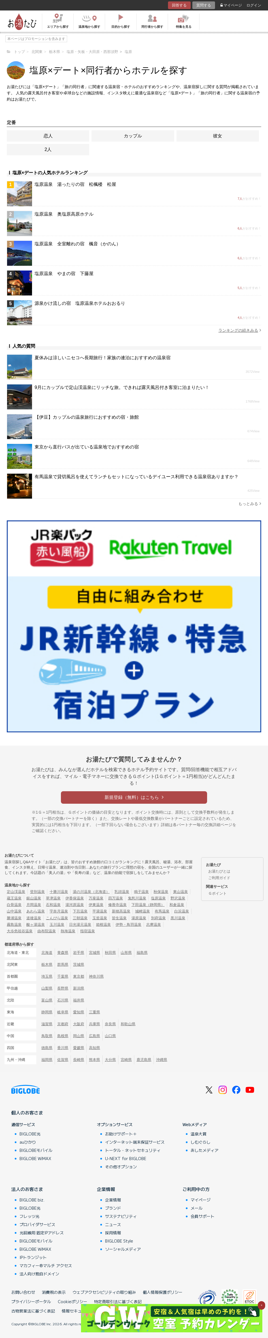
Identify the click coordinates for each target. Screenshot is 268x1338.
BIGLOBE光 (30, 1134)
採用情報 (113, 1232)
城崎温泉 (142, 911)
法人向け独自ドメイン (39, 1274)
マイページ (231, 5)
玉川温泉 (57, 924)
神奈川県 (96, 976)
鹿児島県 (144, 1060)
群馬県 (62, 964)
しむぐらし (200, 1142)
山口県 (110, 1036)
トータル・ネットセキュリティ (133, 1150)
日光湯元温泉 (80, 924)
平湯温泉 (99, 911)
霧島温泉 (14, 924)
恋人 (48, 135)
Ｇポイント (217, 893)
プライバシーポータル (31, 1301)
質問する (203, 5)
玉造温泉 (99, 918)
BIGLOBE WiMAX (35, 1158)
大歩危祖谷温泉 (20, 931)
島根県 (62, 1036)
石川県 (62, 1000)
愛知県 (78, 1012)
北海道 (46, 952)
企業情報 (106, 1189)
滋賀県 (46, 1024)
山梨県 (46, 988)
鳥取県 (46, 1036)
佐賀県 (62, 1060)
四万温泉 (115, 898)
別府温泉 (158, 918)
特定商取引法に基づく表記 (118, 1301)
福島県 (142, 952)
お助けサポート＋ (121, 1134)
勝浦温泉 (14, 918)
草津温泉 (53, 898)
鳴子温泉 (141, 892)
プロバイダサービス (37, 1224)
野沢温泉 (178, 898)
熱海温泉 (68, 931)
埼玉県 (46, 976)
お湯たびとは (219, 871)
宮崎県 (126, 1060)
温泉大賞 (199, 1134)
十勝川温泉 (59, 892)
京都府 (62, 1024)
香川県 (62, 1048)
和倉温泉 (176, 905)
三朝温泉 (80, 918)
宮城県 (94, 952)
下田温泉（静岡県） (148, 905)
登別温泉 (37, 892)
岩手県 (78, 952)
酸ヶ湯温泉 (35, 924)
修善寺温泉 (117, 905)
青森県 (62, 952)
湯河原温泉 (74, 905)
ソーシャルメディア (123, 1249)
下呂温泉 (80, 911)
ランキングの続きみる (239, 330)
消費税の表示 (54, 1292)
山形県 (126, 952)
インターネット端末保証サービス (135, 1142)
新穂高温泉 (121, 911)
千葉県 (62, 976)
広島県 (94, 1036)
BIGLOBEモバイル (36, 1150)
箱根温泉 (103, 924)
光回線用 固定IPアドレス (42, 1232)
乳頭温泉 (121, 892)
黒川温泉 (178, 918)
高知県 (94, 1048)
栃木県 (46, 964)
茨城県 (78, 964)
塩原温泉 (158, 898)
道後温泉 (33, 918)
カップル (133, 135)
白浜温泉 (181, 911)
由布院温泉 (46, 931)
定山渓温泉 (16, 892)
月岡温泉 (33, 905)
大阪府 (78, 1024)
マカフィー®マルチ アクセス (46, 1265)
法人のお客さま (27, 1189)
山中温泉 (14, 911)
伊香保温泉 (74, 898)
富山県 (46, 1000)
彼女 (217, 135)
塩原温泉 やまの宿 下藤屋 (64, 273)
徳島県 (46, 1048)
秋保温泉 (161, 892)
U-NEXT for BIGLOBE (125, 1158)
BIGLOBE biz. (32, 1200)
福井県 (78, 1000)
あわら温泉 (35, 911)
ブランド (113, 1208)
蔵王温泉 (14, 898)
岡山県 (78, 1036)
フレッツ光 (29, 1216)
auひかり (28, 1142)
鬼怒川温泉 (137, 898)
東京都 (78, 976)
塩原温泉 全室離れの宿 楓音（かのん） (78, 243)
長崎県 (78, 1060)
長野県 (62, 988)
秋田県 (110, 952)
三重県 (94, 1012)
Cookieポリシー (72, 1301)
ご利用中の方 (196, 1189)
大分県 (110, 1060)
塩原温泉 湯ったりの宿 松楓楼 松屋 (75, 184)
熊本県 (94, 1060)
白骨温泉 (14, 905)
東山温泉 (180, 892)
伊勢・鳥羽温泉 (128, 924)
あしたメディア (204, 1150)
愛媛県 (78, 1048)
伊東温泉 (96, 905)
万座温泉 (96, 898)
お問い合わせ (23, 1292)
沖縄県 (161, 1060)
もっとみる (249, 503)
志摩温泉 (153, 924)
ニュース (113, 1224)
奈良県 (110, 1024)
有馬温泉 (162, 911)
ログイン (253, 5)
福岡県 (46, 1060)
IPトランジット (33, 1257)
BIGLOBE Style (119, 1241)
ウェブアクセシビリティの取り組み (104, 1292)
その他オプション (121, 1166)
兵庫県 (94, 1024)
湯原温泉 (138, 918)
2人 (48, 149)
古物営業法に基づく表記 (33, 1311)
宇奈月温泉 (59, 911)
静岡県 (46, 1012)
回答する (179, 5)
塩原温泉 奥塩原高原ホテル (64, 214)
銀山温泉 (33, 898)
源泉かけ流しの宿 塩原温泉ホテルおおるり (80, 303)
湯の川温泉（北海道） (91, 892)
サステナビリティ (121, 1216)
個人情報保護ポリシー (162, 1292)
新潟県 (78, 988)
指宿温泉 (87, 931)
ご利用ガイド (219, 878)
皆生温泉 (119, 918)
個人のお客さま (27, 1112)
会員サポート (202, 1216)
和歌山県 (128, 1024)
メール (197, 1208)
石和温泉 (53, 905)
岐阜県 (62, 1012)
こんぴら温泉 (57, 918)
